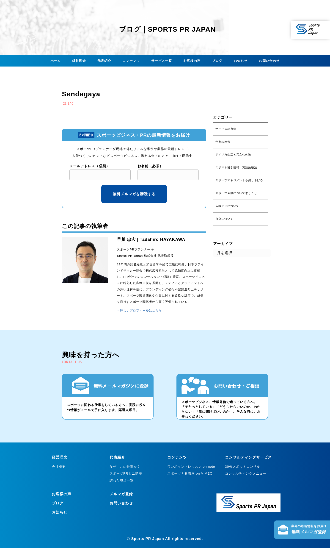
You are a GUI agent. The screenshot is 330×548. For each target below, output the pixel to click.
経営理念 (79, 61)
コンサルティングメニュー (245, 473)
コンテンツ (131, 61)
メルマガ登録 (121, 494)
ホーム (55, 61)
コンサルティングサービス (248, 457)
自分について (224, 218)
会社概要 (59, 466)
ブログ (217, 61)
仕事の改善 (222, 141)
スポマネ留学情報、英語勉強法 (236, 167)
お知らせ (241, 61)
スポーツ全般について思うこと (236, 193)
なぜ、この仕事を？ (125, 466)
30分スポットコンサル (242, 466)
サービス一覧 (161, 61)
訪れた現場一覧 (122, 480)
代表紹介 (104, 61)
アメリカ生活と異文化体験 (233, 154)
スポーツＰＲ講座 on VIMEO (189, 473)
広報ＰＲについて (227, 206)
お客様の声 (192, 61)
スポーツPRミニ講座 (126, 473)
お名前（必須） (150, 166)
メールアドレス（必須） (89, 166)
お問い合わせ (269, 61)
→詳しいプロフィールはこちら (139, 310)
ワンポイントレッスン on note (191, 466)
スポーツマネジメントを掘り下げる (239, 180)
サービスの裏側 (225, 129)
